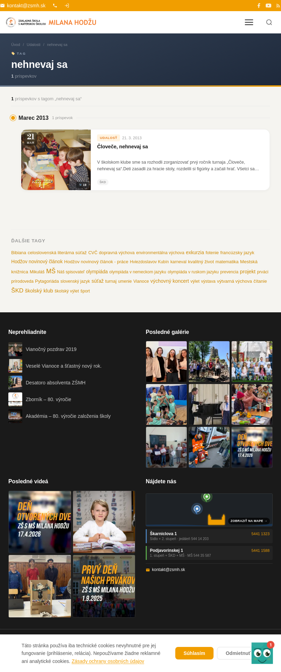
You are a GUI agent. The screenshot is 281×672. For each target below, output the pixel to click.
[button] (262, 653)
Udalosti (33, 44)
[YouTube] (268, 5)
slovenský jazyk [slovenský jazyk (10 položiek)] (75, 281)
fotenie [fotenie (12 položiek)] (212, 252)
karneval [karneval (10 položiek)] (178, 261)
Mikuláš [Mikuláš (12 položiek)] (37, 271)
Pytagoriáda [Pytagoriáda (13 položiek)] (47, 281)
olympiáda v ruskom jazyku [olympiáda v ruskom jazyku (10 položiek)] (193, 271)
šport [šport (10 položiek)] (85, 291)
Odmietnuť (238, 653)
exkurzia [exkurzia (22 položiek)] (195, 252)
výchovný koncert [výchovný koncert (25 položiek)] (170, 281)
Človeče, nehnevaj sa (122, 146)
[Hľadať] (269, 22)
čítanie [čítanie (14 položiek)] (260, 281)
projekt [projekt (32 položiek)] (248, 271)
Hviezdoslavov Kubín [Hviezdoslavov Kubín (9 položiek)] (149, 261)
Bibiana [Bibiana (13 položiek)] (18, 252)
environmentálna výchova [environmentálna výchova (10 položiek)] (160, 252)
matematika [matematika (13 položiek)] (227, 261)
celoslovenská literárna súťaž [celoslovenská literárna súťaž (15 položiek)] (57, 252)
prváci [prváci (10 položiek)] (262, 271)
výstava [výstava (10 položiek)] (208, 281)
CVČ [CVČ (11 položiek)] (92, 252)
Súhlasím (194, 653)
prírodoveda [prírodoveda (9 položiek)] (22, 281)
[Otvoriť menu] (249, 22)
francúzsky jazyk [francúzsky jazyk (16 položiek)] (237, 252)
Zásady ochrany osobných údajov (108, 661)
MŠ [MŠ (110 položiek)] (51, 271)
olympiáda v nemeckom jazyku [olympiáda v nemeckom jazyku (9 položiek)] (137, 271)
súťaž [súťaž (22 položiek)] (97, 281)
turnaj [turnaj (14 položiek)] (111, 281)
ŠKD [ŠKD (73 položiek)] (17, 290)
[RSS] (278, 5)
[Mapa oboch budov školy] (209, 509)
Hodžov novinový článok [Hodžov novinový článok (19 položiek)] (37, 261)
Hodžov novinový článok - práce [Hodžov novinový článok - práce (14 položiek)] (96, 261)
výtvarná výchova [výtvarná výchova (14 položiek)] (234, 281)
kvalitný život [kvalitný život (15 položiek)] (201, 261)
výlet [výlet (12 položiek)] (195, 281)
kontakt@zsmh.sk (23, 5)
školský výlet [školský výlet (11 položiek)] (67, 291)
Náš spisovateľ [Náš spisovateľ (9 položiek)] (71, 271)
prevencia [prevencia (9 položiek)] (229, 271)
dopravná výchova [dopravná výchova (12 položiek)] (117, 252)
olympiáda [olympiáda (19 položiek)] (96, 271)
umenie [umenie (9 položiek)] (125, 281)
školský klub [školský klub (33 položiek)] (39, 291)
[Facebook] (259, 5)
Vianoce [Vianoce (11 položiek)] (141, 281)
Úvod (15, 44)
